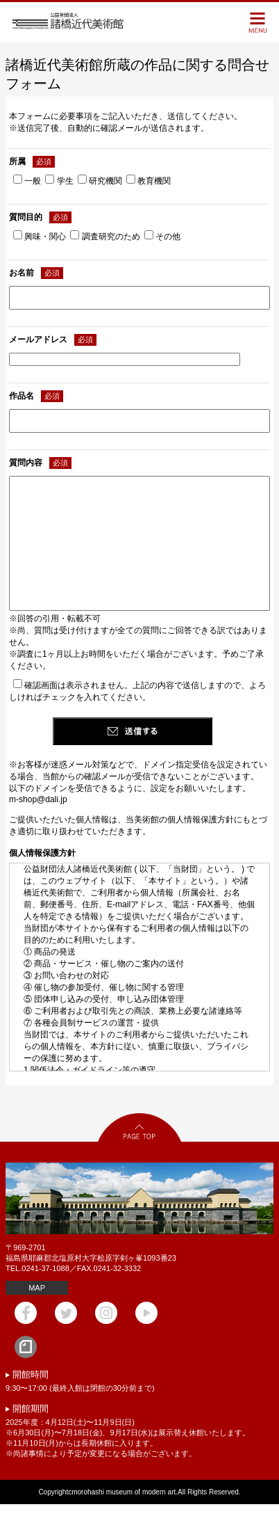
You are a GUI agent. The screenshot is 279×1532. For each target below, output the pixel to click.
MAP (36, 1315)
